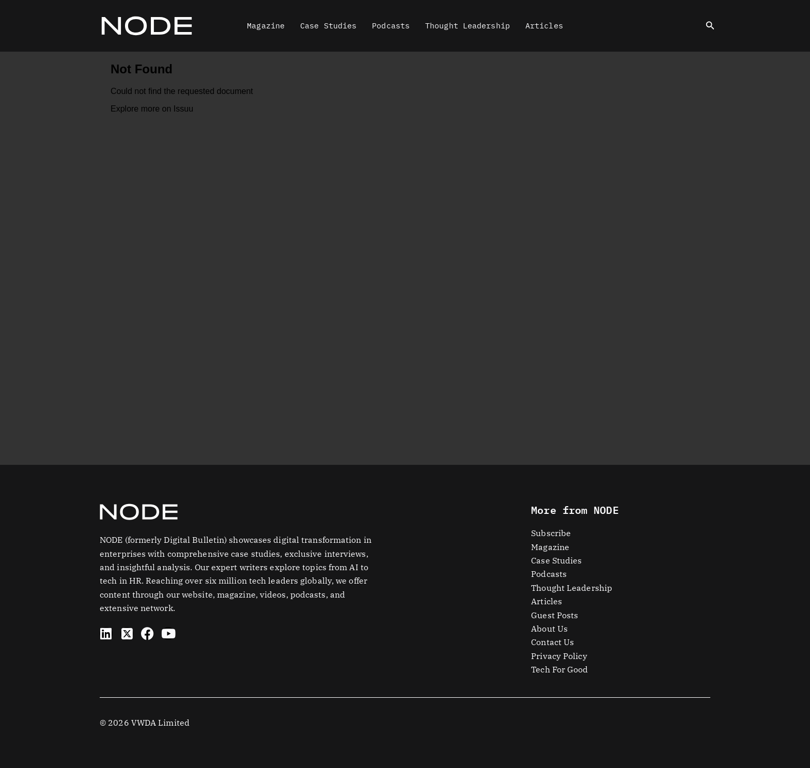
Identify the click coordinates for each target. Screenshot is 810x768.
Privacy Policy (559, 656)
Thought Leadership (467, 25)
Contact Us (552, 642)
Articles (544, 25)
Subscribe (551, 533)
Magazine (266, 25)
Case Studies (328, 25)
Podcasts (391, 25)
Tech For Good (559, 669)
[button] (710, 26)
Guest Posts (554, 615)
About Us (549, 628)
